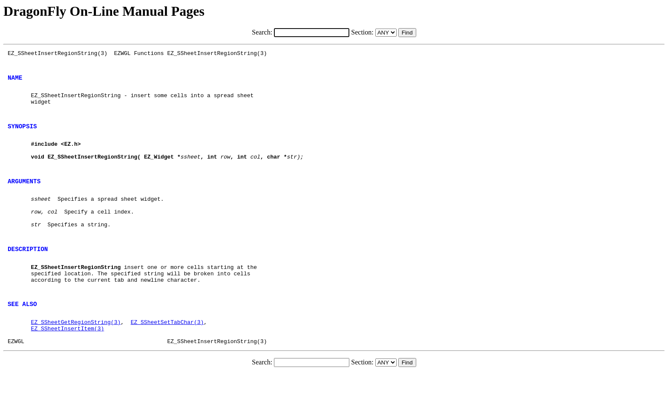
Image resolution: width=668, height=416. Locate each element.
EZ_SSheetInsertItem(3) (67, 368)
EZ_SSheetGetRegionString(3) (76, 360)
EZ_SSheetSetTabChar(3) (167, 360)
